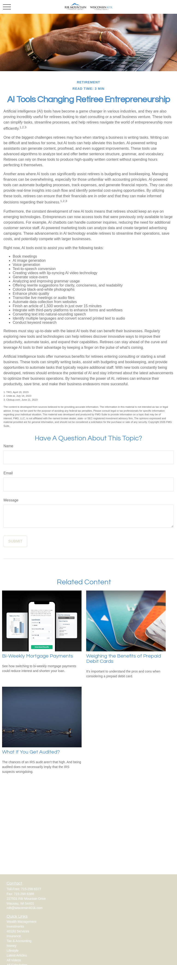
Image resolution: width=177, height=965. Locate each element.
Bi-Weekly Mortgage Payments (37, 656)
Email (8, 473)
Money (11, 946)
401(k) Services (18, 931)
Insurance (14, 936)
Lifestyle (12, 950)
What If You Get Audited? (31, 752)
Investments (15, 926)
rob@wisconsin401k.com (25, 908)
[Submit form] (15, 541)
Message (10, 500)
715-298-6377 (31, 889)
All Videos (14, 960)
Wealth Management (21, 921)
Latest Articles (17, 955)
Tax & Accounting (19, 941)
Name (8, 446)
